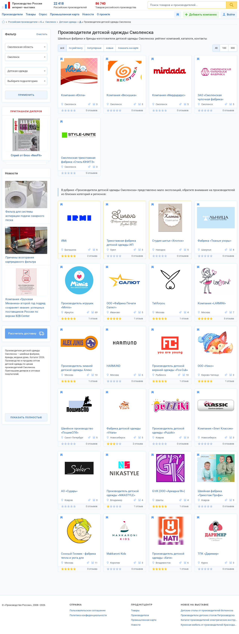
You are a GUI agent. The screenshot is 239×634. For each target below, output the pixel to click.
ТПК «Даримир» (208, 553)
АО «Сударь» (69, 491)
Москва (158, 312)
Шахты (157, 500)
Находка (158, 249)
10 (94, 375)
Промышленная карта (64, 14)
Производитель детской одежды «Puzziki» (168, 430)
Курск (203, 562)
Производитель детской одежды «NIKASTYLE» (123, 493)
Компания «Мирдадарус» (168, 95)
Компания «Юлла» (73, 95)
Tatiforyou (158, 303)
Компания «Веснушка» (121, 95)
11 (94, 562)
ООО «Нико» (206, 366)
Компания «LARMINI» (212, 303)
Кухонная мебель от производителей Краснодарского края (209, 624)
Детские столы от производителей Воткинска (207, 610)
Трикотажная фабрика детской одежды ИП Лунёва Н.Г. (121, 243)
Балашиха (68, 249)
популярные (94, 48)
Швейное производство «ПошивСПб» (77, 430)
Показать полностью (26, 412)
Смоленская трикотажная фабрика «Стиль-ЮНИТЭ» (78, 160)
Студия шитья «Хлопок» (168, 240)
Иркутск (67, 312)
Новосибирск (115, 437)
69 (94, 312)
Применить (26, 95)
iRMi (64, 240)
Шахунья (204, 249)
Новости (88, 14)
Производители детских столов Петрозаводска (208, 615)
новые (109, 48)
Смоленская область (42, 22)
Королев (113, 562)
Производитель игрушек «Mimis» (77, 305)
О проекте (103, 14)
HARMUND (113, 366)
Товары (31, 14)
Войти (229, 14)
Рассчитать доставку (26, 329)
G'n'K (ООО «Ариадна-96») (168, 491)
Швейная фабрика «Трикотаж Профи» (210, 493)
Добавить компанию (203, 14)
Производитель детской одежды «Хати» (168, 556)
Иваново (113, 312)
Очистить (41, 34)
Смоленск (50, 22)
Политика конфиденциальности (88, 615)
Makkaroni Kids (116, 553)
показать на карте (128, 48)
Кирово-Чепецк (208, 375)
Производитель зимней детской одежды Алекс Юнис (77, 368)
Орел (111, 249)
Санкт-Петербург (72, 437)
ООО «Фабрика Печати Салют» (121, 305)
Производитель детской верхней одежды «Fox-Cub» (170, 368)
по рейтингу (76, 48)
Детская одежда (68, 22)
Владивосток (161, 562)
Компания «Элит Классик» (215, 428)
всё (62, 48)
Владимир (114, 500)
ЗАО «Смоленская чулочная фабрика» (210, 97)
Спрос (43, 14)
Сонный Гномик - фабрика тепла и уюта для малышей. (78, 556)
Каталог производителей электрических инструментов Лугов (209, 620)
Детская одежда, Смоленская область (81, 22)
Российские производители (23, 22)
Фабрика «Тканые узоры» (214, 240)
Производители (12, 14)
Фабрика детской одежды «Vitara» (124, 430)
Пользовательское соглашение (87, 610)
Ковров (158, 437)
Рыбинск (159, 375)
